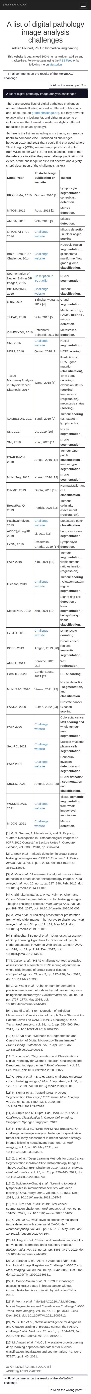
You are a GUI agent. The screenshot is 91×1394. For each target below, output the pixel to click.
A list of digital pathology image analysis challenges (41, 93)
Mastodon (56, 64)
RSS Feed (65, 60)
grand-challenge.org (45, 112)
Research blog (14, 5)
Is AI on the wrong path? (68, 85)
